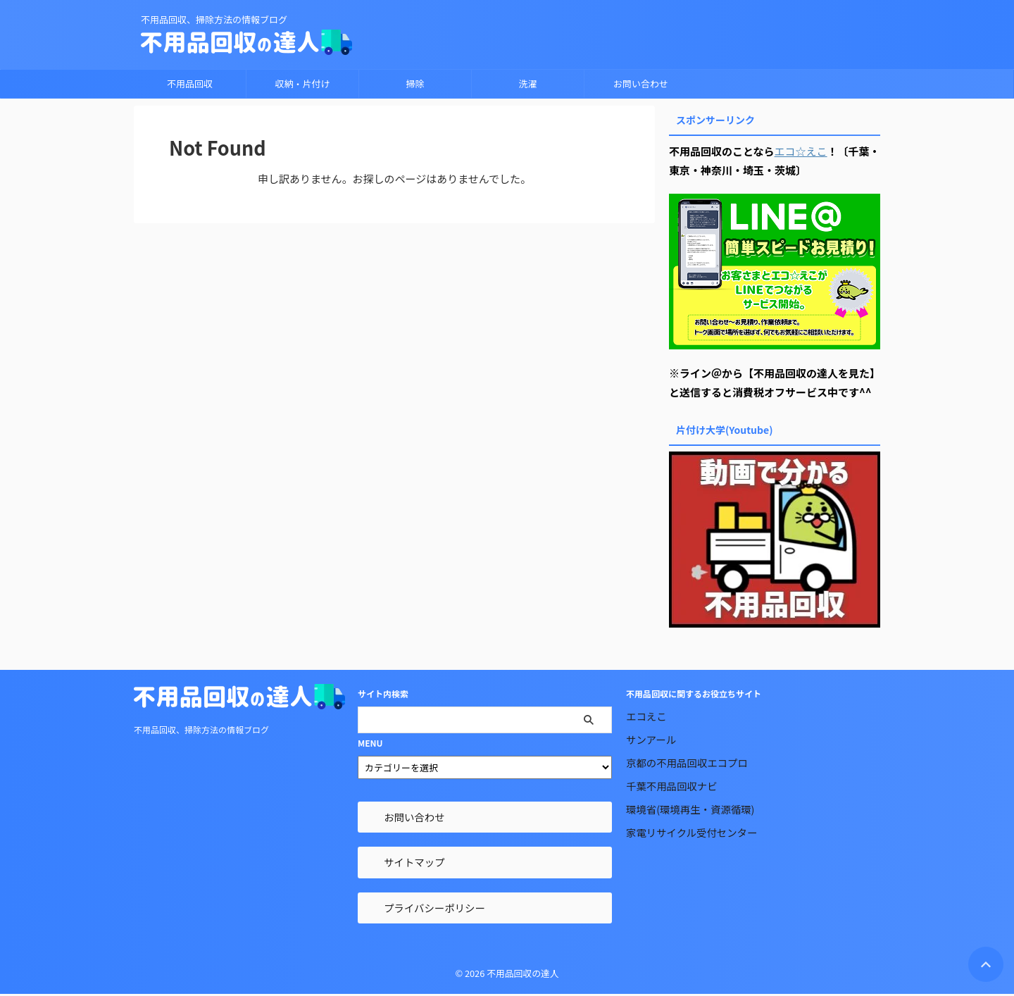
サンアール (651, 739)
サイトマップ (414, 861)
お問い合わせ (640, 83)
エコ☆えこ (801, 151)
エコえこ (646, 716)
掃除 (415, 83)
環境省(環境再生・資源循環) (690, 809)
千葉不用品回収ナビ (672, 785)
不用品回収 (190, 83)
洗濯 (527, 83)
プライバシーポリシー (434, 907)
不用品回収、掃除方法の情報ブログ (201, 729)
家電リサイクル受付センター (691, 832)
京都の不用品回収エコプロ (687, 762)
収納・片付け (302, 83)
